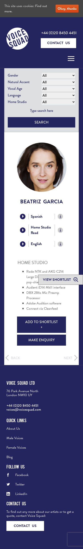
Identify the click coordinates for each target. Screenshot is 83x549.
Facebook (22, 475)
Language (14, 95)
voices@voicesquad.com (23, 409)
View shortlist (57, 279)
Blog (9, 457)
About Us (13, 428)
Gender (13, 75)
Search (41, 122)
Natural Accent (19, 81)
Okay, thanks (67, 8)
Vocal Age (15, 88)
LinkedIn (21, 494)
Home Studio (17, 101)
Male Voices (14, 438)
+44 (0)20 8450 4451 (59, 33)
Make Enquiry (41, 340)
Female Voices (16, 447)
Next (68, 358)
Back (15, 358)
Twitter (20, 484)
